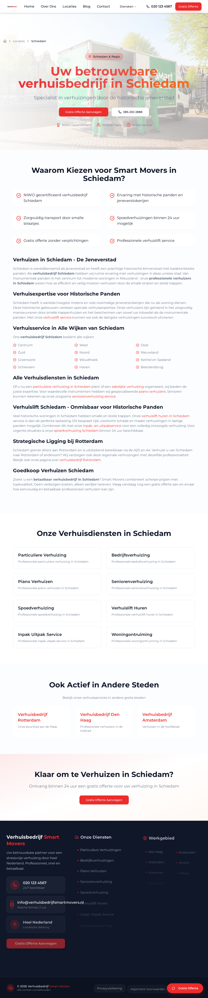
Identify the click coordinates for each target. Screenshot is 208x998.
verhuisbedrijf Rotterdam (80, 460)
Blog (86, 6)
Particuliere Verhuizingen (99, 858)
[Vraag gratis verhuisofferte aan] (185, 988)
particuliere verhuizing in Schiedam (62, 387)
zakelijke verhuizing (128, 387)
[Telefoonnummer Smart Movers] (159, 6)
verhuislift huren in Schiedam (166, 416)
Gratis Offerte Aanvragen (83, 112)
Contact (103, 6)
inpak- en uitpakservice (102, 426)
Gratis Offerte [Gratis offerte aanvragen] (188, 6)
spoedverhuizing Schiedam (76, 431)
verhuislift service (57, 317)
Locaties (69, 6)
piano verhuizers (152, 391)
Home (29, 6)
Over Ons (48, 6)
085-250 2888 (130, 112)
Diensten (128, 6)
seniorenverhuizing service (94, 396)
